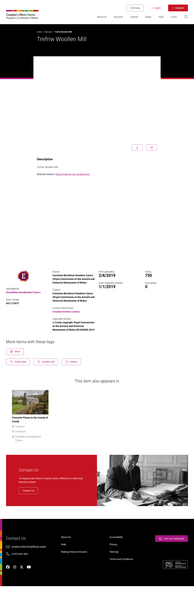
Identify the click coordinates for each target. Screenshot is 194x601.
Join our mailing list (170, 550)
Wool (16, 356)
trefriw (73, 367)
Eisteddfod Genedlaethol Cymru (24, 293)
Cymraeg (133, 8)
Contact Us (31, 499)
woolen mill (47, 367)
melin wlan (19, 367)
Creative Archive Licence (66, 312)
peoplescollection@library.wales (30, 559)
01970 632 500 (21, 566)
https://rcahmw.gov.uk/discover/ (73, 173)
